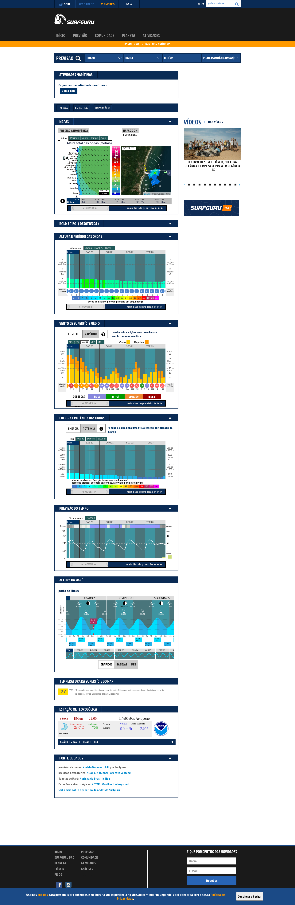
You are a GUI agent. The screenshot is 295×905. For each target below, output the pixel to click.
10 (170, 373)
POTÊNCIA (89, 428)
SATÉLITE (128, 148)
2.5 (62, 264)
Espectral (81, 108)
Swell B (109, 248)
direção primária (62, 291)
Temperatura (76, 518)
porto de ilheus (68, 590)
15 (170, 368)
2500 (62, 455)
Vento (85, 138)
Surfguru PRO (64, 857)
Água (103, 138)
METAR (96, 784)
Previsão (80, 35)
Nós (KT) (74, 342)
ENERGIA (73, 428)
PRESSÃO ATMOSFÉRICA (74, 130)
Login (64, 4)
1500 (62, 464)
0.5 (62, 283)
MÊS (133, 664)
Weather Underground (115, 784)
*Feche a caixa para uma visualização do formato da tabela (140, 429)
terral (115, 397)
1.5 (62, 274)
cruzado (134, 397)
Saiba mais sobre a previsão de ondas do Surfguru (89, 790)
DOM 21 (110, 522)
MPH (100, 342)
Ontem (69, 522)
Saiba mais (68, 90)
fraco (97, 397)
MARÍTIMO (91, 334)
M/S (93, 342)
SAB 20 (89, 522)
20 (170, 363)
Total (71, 438)
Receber (211, 880)
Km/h (169, 371)
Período (74, 138)
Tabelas (63, 108)
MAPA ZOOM (130, 130)
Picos (58, 874)
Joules (62, 476)
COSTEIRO (74, 334)
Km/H (85, 342)
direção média (170, 385)
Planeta (128, 35)
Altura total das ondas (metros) (89, 143)
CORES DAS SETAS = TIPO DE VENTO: (79, 397)
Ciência (59, 868)
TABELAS (122, 664)
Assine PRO (108, 4)
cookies (42, 894)
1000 (62, 469)
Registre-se (86, 4)
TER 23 (149, 522)
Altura (64, 138)
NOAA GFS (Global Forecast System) (109, 773)
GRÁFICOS (106, 664)
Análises (87, 868)
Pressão (90, 518)
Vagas (88, 248)
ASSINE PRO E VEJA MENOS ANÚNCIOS (147, 44)
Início (60, 35)
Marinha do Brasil (90, 778)
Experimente (89, 875)
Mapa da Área (102, 108)
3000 (62, 450)
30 (170, 354)
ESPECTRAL (130, 135)
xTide (106, 778)
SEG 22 (130, 522)
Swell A (99, 248)
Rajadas (139, 342)
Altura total (76, 248)
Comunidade (104, 35)
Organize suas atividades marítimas (82, 85)
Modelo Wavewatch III (96, 767)
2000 (62, 460)
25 (170, 359)
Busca (201, 4)
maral (152, 397)
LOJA (129, 4)
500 (62, 474)
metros (62, 281)
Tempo (94, 138)
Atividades (151, 35)
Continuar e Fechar (250, 896)
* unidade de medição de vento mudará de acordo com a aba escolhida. (134, 334)
